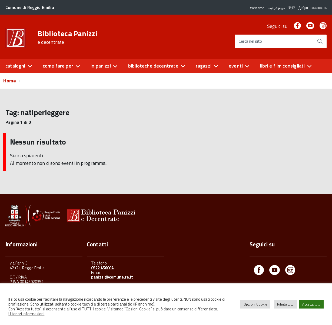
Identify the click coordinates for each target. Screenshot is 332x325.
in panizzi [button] (101, 65)
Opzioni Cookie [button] (255, 304)
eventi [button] (236, 65)
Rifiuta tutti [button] (285, 304)
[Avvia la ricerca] (320, 41)
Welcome (257, 7)
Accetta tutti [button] (311, 304)
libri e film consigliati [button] (282, 65)
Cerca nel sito (250, 41)
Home (9, 80)
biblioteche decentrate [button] (153, 65)
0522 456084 (102, 268)
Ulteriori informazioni (26, 314)
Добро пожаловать (312, 7)
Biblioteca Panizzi (67, 37)
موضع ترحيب (276, 7)
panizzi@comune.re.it (112, 277)
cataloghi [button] (15, 65)
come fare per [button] (58, 65)
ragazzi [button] (203, 65)
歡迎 (291, 7)
